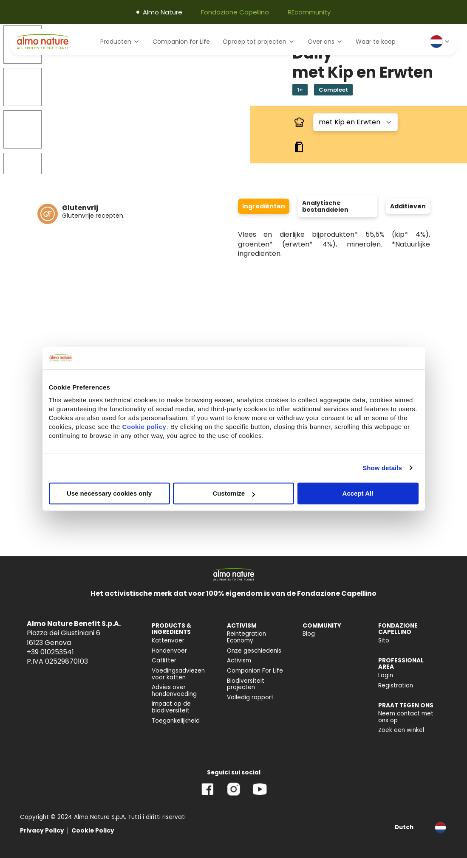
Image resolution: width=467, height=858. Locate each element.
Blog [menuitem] (309, 634)
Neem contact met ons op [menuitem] (405, 716)
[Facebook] (208, 795)
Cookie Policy (92, 831)
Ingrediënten (263, 206)
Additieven (408, 206)
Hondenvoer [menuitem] (169, 651)
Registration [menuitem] (395, 685)
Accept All (358, 493)
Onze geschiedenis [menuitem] (254, 651)
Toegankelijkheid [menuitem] (176, 721)
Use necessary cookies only (109, 493)
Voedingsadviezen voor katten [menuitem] (178, 674)
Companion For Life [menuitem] (255, 671)
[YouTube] (259, 795)
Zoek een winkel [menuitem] (401, 730)
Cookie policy (144, 426)
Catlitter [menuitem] (164, 660)
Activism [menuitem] (239, 660)
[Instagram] (233, 795)
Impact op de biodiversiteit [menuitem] (171, 707)
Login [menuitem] (385, 675)
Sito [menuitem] (383, 640)
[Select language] (440, 41)
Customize (233, 493)
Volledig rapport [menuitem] (250, 697)
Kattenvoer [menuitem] (168, 640)
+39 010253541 (50, 652)
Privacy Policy (42, 831)
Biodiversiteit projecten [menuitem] (245, 684)
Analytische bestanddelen (325, 206)
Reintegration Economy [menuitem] (246, 637)
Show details (382, 467)
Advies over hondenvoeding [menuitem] (174, 690)
